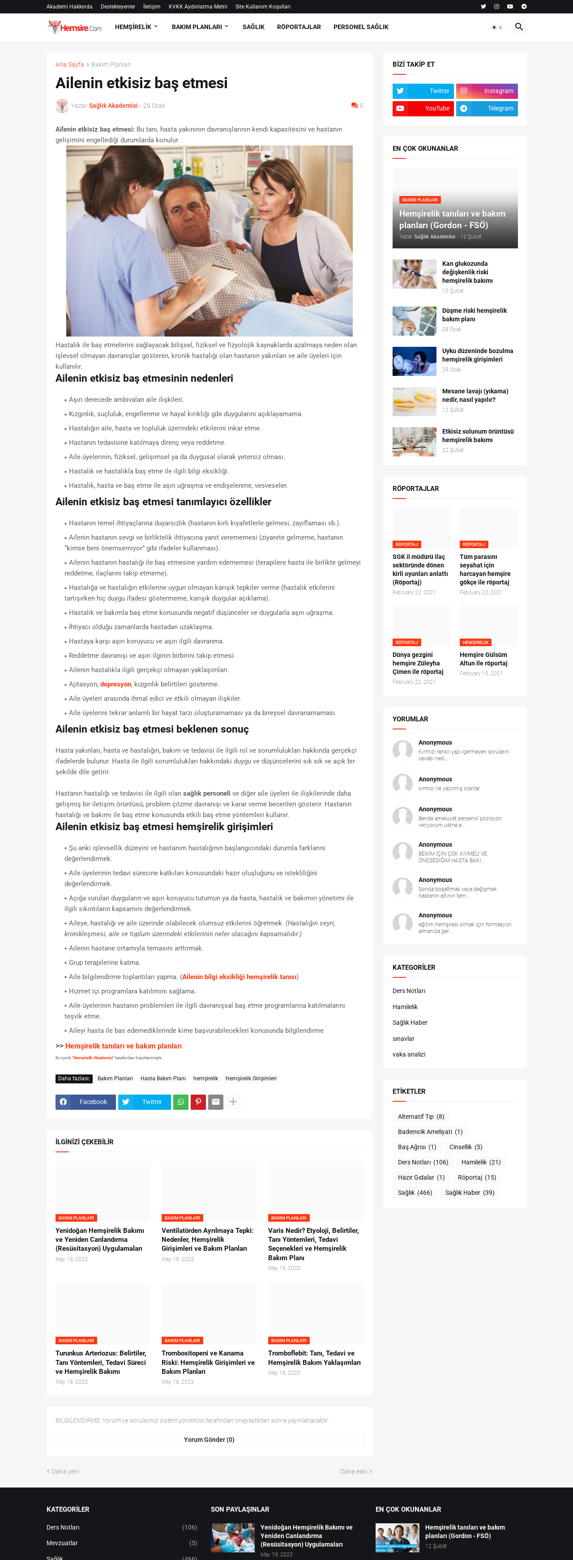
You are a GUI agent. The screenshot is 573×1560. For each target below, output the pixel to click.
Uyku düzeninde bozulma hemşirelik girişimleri (477, 355)
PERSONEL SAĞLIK (361, 26)
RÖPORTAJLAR (299, 26)
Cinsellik (466, 1147)
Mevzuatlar (122, 1543)
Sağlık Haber (410, 1022)
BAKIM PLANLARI (197, 26)
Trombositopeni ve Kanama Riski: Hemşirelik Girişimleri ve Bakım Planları (208, 1362)
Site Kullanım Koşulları (263, 7)
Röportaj (477, 1177)
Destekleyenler (118, 7)
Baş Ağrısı (417, 1147)
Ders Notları (409, 990)
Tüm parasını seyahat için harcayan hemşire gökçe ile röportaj (485, 569)
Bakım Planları (111, 64)
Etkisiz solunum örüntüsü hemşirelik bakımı (478, 435)
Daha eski (353, 1471)
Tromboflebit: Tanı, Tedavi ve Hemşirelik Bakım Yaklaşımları (314, 1357)
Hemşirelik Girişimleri (251, 1078)
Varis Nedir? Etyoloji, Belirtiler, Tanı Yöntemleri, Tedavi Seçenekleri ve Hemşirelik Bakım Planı (313, 1244)
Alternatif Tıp (421, 1116)
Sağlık (415, 1193)
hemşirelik (205, 1078)
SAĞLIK (254, 26)
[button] (497, 27)
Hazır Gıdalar (421, 1177)
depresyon (115, 684)
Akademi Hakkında (70, 7)
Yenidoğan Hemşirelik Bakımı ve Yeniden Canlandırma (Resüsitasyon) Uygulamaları (100, 1240)
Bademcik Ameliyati (430, 1132)
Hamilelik (405, 1006)
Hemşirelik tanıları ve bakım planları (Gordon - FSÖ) (465, 1531)
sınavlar (404, 1038)
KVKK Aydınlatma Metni (198, 7)
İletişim (152, 7)
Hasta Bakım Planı (163, 1078)
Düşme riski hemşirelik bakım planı (474, 315)
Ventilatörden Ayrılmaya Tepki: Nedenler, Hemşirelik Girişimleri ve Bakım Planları (207, 1240)
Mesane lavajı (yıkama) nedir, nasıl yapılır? (475, 395)
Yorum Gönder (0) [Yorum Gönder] (209, 1439)
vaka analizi (409, 1054)
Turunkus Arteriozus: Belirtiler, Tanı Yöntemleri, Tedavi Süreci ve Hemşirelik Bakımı (101, 1362)
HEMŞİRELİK (133, 26)
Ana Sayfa (70, 64)
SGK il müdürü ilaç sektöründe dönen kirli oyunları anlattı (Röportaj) (420, 569)
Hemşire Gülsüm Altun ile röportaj (484, 659)
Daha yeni (65, 1471)
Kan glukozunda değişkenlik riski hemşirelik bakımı (467, 272)
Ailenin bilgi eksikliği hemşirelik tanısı (239, 977)
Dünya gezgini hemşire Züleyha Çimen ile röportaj (418, 663)
